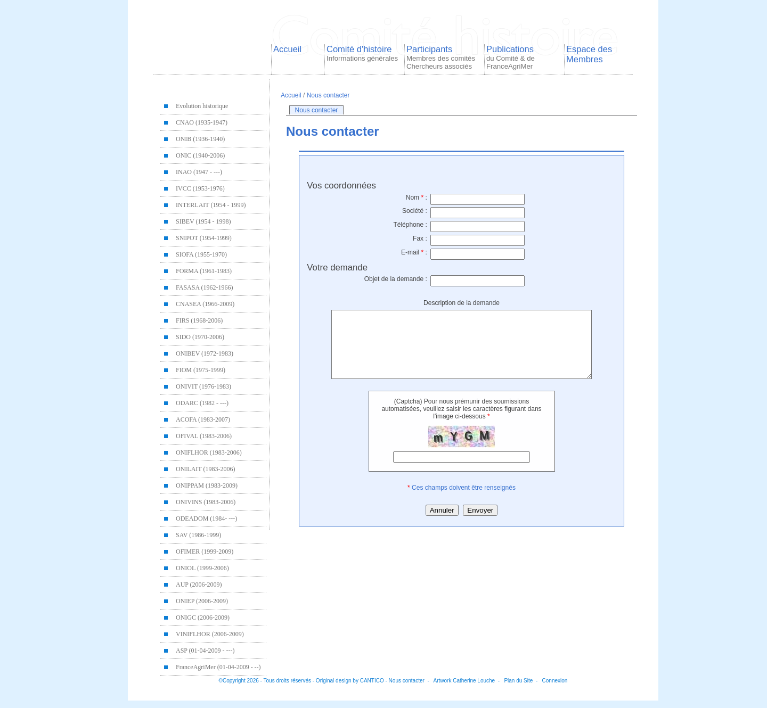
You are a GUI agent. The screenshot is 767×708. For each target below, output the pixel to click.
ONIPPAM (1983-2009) (207, 485)
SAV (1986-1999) (198, 535)
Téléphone (410, 224)
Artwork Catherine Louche (464, 681)
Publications (510, 57)
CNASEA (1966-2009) (205, 304)
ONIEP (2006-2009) (202, 601)
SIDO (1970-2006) (200, 337)
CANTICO (372, 681)
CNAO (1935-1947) (201, 122)
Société (414, 211)
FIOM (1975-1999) (200, 370)
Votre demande (337, 267)
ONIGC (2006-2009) (203, 617)
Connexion (555, 681)
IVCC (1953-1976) (200, 188)
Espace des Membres (589, 54)
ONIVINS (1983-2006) (205, 502)
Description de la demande (461, 303)
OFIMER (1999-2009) (204, 551)
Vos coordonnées (341, 185)
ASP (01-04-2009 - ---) (205, 650)
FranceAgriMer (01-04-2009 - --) (218, 667)
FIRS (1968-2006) (199, 320)
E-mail (414, 252)
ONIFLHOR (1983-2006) (209, 452)
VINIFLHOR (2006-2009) (210, 634)
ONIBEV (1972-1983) (204, 353)
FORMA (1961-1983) (204, 271)
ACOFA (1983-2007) (203, 419)
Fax (420, 238)
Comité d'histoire (362, 53)
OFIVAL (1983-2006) (204, 436)
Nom (416, 197)
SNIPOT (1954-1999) (204, 238)
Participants (440, 57)
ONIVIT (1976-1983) (203, 386)
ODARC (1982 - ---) (202, 403)
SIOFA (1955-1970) (201, 254)
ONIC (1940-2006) (200, 155)
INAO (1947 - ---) (199, 172)
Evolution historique (202, 106)
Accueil (287, 49)
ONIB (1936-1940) (200, 139)
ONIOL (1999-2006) (202, 568)
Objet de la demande (395, 279)
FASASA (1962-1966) (204, 287)
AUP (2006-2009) (199, 584)
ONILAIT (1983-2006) (205, 469)
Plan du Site (518, 681)
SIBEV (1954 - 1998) (203, 221)
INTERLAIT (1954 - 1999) (211, 205)
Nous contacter (328, 95)
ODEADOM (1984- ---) (206, 518)
